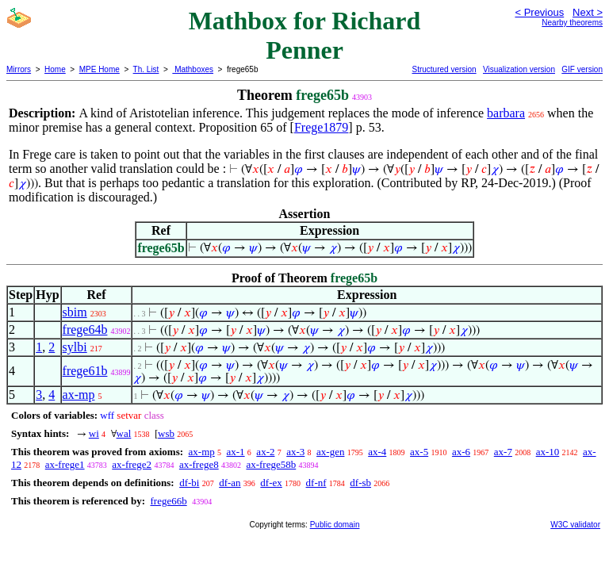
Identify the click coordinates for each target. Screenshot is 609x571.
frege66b (168, 501)
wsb (166, 433)
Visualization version (519, 69)
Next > (588, 12)
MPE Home (99, 69)
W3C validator (575, 524)
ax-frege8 (199, 464)
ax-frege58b (271, 464)
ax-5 (419, 452)
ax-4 (377, 452)
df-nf (316, 483)
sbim (75, 312)
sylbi (75, 347)
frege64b (85, 329)
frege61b (85, 370)
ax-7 (503, 452)
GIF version (582, 69)
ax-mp (79, 394)
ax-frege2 (131, 464)
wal (124, 433)
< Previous (539, 12)
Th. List (146, 69)
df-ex (271, 483)
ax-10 (548, 452)
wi (94, 433)
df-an (229, 483)
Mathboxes (192, 69)
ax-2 (265, 452)
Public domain (335, 524)
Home (55, 69)
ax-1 (236, 452)
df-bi (189, 483)
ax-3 (295, 452)
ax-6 (461, 452)
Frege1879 (321, 127)
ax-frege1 (65, 464)
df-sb (360, 483)
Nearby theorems (572, 22)
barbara (506, 113)
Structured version (444, 69)
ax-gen (330, 452)
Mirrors (18, 69)
